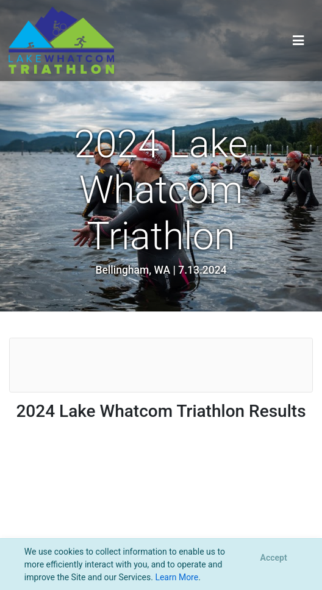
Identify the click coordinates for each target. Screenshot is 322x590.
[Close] (273, 558)
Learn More (176, 577)
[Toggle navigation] (298, 40)
